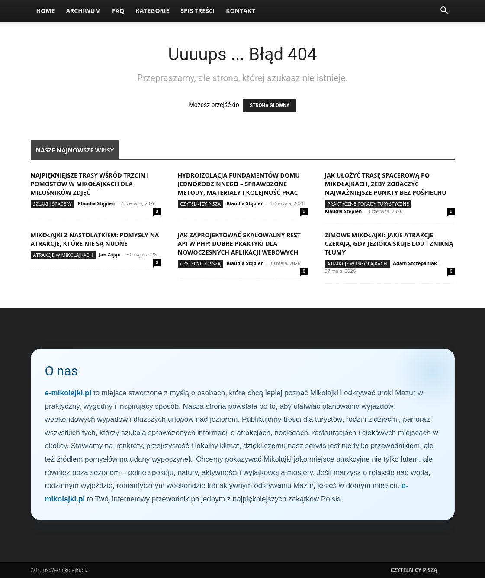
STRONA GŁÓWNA (269, 105)
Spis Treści (197, 10)
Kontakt (240, 10)
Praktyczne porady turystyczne (368, 203)
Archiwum (83, 10)
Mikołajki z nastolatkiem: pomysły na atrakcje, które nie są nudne (95, 239)
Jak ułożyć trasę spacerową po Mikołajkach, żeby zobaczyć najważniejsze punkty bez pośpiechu (385, 184)
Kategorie (152, 10)
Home (45, 10)
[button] (444, 11)
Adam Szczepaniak (415, 263)
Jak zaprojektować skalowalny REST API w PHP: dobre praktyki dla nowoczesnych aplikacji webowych (239, 243)
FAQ (118, 10)
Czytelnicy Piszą (200, 203)
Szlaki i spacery (52, 203)
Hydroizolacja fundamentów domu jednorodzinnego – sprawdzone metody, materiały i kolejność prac (239, 184)
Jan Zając (109, 254)
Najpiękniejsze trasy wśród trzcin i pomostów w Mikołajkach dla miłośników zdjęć (90, 184)
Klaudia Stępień (96, 203)
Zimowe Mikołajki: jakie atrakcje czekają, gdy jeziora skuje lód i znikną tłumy (389, 243)
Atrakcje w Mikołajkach (63, 255)
